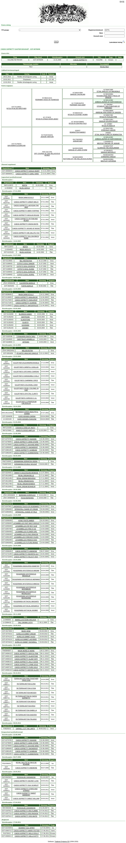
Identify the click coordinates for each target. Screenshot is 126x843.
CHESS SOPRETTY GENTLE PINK (26, 653)
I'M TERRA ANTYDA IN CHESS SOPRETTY (26, 697)
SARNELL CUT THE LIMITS (25, 728)
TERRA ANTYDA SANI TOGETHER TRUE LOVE (26, 679)
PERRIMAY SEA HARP (78, 105)
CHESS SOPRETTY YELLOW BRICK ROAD (26, 237)
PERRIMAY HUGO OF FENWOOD (47, 99)
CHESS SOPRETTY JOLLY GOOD (26, 662)
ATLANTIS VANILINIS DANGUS (27, 353)
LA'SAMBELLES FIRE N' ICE (26, 529)
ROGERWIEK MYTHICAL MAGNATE (26, 601)
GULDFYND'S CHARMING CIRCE (26, 380)
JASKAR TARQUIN (47, 136)
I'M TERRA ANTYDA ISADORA (26, 715)
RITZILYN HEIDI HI (108, 125)
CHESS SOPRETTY (80, 60)
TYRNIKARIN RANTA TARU (25, 336)
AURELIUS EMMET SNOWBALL (26, 642)
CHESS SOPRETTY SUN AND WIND (26, 444)
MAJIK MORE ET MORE (26, 650)
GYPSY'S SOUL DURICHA (26, 272)
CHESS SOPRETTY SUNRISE (26, 303)
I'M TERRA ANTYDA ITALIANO (26, 719)
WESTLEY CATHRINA (108, 161)
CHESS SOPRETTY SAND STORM (26, 442)
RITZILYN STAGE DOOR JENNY (47, 119)
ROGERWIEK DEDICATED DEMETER (26, 566)
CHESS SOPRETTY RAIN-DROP (26, 300)
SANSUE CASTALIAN (77, 94)
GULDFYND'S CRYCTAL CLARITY (26, 393)
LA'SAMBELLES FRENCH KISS (26, 540)
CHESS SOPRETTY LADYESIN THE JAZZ (26, 206)
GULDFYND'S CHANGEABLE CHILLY (26, 376)
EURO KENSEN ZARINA (26, 416)
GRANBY (25, 328)
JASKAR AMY (77, 141)
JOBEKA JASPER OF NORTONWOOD (108, 102)
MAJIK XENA (25, 631)
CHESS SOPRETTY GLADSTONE (26, 656)
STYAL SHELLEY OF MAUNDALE (108, 91)
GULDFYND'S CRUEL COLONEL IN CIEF (26, 389)
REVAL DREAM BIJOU (26, 481)
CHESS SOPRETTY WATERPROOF (26, 305)
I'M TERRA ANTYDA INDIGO (26, 701)
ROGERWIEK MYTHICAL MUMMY (26, 610)
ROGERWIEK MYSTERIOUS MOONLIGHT (26, 592)
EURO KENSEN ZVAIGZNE (26, 419)
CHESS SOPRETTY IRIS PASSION (26, 813)
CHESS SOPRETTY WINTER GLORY (26, 670)
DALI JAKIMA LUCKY (25, 622)
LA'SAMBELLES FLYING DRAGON (26, 534)
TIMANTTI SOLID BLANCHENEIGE (26, 473)
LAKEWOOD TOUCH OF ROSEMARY (26, 506)
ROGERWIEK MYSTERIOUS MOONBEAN (26, 588)
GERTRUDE (25, 317)
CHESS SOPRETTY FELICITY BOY (26, 557)
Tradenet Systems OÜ (62, 841)
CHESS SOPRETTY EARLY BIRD (27, 174)
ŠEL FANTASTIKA (26, 261)
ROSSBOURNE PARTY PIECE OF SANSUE (108, 96)
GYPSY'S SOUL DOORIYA (26, 266)
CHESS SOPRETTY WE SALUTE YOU (26, 233)
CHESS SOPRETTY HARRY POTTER (27, 830)
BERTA (24, 185)
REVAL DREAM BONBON (26, 484)
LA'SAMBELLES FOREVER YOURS (26, 537)
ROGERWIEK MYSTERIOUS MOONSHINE (26, 597)
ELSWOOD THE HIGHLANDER (108, 148)
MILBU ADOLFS (25, 249)
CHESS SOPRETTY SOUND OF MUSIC (26, 228)
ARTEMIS (25, 342)
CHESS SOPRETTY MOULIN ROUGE (26, 215)
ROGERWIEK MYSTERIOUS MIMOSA (26, 584)
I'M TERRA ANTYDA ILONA (26, 684)
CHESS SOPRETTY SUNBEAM (26, 450)
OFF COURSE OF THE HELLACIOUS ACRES (47, 154)
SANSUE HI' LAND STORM (77, 150)
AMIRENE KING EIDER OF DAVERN (108, 112)
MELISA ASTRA (27, 350)
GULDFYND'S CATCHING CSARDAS (26, 371)
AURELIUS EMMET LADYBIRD (26, 639)
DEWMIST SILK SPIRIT (27, 828)
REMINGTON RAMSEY (78, 132)
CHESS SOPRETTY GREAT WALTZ (26, 202)
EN (121, 1)
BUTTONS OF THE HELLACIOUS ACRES (77, 159)
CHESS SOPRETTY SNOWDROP (26, 447)
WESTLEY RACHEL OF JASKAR (108, 143)
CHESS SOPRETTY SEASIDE (26, 439)
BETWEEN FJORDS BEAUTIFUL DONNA (27, 412)
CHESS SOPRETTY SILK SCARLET (26, 785)
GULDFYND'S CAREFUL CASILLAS (26, 367)
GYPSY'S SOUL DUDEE (25, 269)
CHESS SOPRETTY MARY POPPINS (26, 211)
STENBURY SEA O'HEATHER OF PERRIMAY (108, 107)
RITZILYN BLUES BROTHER (16, 108)
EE (123, 1)
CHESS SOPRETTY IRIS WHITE (26, 816)
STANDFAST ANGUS (108, 156)
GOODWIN (25, 325)
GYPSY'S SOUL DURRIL (25, 274)
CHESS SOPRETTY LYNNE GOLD (26, 664)
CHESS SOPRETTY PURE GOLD (26, 667)
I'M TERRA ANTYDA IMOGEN (26, 692)
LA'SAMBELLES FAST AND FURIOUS (26, 523)
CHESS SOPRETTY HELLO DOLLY (26, 833)
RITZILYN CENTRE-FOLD (77, 123)
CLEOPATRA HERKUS (27, 283)
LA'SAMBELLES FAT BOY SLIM (26, 526)
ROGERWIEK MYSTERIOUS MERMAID (26, 579)
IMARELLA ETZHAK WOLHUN (25, 620)
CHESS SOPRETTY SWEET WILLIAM (26, 798)
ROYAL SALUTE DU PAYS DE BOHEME (26, 763)
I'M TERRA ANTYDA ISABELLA (26, 710)
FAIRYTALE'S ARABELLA (26, 339)
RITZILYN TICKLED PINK (108, 117)
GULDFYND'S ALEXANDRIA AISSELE (26, 363)
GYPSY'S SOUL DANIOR (25, 263)
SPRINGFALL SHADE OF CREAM (26, 509)
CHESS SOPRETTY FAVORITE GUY (26, 554)
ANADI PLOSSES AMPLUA (25, 430)
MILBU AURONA (25, 252)
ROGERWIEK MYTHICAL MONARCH (26, 606)
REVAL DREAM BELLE (26, 475)
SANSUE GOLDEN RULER (108, 121)
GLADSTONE (25, 319)
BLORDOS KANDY (25, 314)
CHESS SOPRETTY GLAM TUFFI (26, 659)
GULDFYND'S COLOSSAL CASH (26, 385)
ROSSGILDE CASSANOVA (26, 777)
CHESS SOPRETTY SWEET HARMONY (26, 794)
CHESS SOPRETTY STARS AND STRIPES (26, 789)
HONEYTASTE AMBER (26, 520)
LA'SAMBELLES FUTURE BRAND (26, 542)
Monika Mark (104, 67)
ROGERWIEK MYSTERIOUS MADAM (26, 570)
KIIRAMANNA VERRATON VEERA (25, 461)
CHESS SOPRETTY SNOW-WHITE (26, 224)
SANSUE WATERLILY (108, 152)
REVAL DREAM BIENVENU (26, 478)
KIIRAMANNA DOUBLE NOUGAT (25, 464)
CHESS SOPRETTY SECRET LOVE (26, 781)
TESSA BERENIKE (27, 498)
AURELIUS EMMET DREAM (26, 634)
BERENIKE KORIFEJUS (27, 495)
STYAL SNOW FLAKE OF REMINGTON (108, 134)
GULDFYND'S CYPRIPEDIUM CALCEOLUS (26, 402)
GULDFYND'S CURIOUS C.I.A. (26, 398)
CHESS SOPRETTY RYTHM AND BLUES (26, 219)
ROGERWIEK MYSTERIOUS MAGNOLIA (26, 575)
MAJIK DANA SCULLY (26, 197)
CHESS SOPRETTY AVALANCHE (26, 297)
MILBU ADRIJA (24, 188)
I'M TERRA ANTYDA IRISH (26, 706)
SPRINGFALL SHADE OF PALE (26, 512)
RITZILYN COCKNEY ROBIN (78, 114)
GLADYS (25, 322)
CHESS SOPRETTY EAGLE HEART (27, 171)
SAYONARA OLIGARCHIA (16, 145)
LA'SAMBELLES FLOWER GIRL (26, 531)
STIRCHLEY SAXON (108, 130)
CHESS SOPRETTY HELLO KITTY (26, 836)
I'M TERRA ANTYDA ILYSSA (26, 688)
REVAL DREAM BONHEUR (26, 486)
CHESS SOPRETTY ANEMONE (26, 551)
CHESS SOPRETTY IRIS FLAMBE (26, 810)
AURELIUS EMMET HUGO (26, 636)
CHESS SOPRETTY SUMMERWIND (26, 453)
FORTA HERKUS (27, 286)
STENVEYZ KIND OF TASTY (25, 427)
